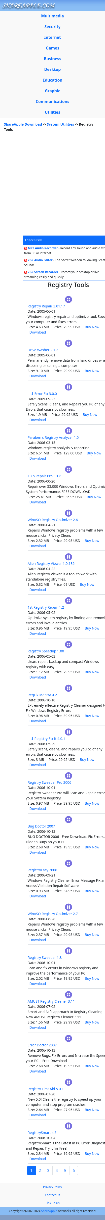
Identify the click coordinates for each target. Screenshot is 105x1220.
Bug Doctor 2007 (41, 826)
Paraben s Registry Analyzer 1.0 (53, 437)
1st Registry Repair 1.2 (46, 607)
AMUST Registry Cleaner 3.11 (51, 1001)
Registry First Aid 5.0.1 (46, 1088)
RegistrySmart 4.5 (42, 1132)
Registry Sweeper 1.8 (45, 957)
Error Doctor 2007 (42, 1045)
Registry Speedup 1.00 (46, 651)
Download (38, 332)
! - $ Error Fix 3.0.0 (42, 393)
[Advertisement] (46, 186)
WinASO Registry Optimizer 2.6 (53, 519)
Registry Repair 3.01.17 (46, 306)
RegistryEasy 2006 (42, 870)
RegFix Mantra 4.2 (42, 694)
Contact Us (52, 1195)
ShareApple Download (23, 124)
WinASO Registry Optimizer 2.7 (53, 913)
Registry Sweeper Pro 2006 (49, 782)
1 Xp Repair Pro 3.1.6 (44, 476)
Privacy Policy (52, 1187)
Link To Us (52, 1203)
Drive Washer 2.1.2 (43, 349)
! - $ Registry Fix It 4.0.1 (46, 738)
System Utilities (60, 124)
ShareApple (49, 1211)
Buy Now (92, 327)
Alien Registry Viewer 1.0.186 (51, 563)
